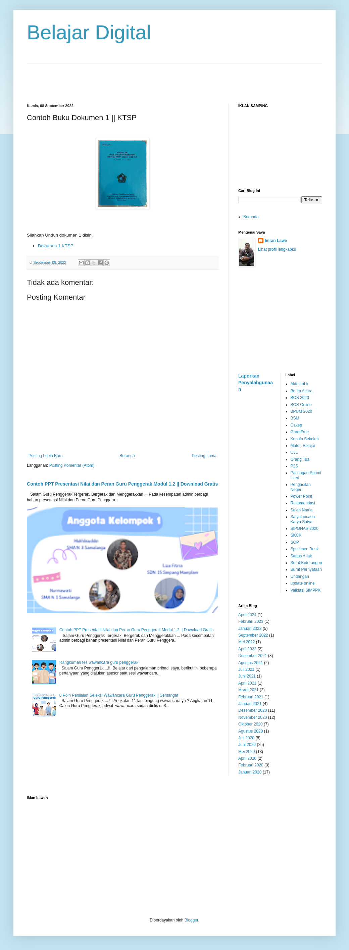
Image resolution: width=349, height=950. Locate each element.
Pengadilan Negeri (301, 487)
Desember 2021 (252, 655)
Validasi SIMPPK (306, 590)
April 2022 (247, 649)
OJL (294, 452)
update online (303, 583)
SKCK (296, 535)
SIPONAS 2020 (304, 528)
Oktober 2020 (250, 724)
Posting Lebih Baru (45, 455)
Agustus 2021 (250, 662)
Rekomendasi (303, 503)
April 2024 (247, 614)
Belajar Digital (89, 32)
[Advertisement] (174, 78)
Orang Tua (300, 459)
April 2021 (247, 683)
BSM (295, 418)
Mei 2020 (246, 751)
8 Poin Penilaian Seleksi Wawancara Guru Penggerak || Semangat (118, 695)
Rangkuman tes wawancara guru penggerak (98, 662)
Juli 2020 (246, 738)
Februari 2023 (250, 621)
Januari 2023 (249, 628)
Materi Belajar (303, 445)
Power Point (301, 496)
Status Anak (301, 556)
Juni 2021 (247, 676)
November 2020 (252, 717)
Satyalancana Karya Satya (303, 519)
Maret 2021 (248, 690)
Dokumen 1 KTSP (55, 245)
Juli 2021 (246, 669)
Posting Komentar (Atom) (72, 465)
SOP (295, 542)
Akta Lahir (300, 384)
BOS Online (301, 404)
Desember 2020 (252, 710)
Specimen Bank (305, 549)
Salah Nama (302, 510)
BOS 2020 (300, 397)
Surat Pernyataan (306, 569)
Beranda (127, 455)
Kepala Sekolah (305, 439)
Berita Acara (301, 391)
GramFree (300, 432)
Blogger (191, 920)
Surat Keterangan (306, 562)
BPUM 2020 (301, 411)
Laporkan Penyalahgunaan (255, 382)
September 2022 (253, 635)
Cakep (296, 425)
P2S (294, 466)
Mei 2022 (246, 642)
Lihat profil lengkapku (277, 249)
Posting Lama (204, 455)
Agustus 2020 (250, 731)
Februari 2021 (250, 697)
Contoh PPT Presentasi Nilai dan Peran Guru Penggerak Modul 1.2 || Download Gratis (122, 484)
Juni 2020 (247, 744)
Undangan (300, 576)
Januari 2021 (249, 703)
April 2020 (247, 758)
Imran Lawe (276, 240)
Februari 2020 (250, 765)
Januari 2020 (249, 772)
